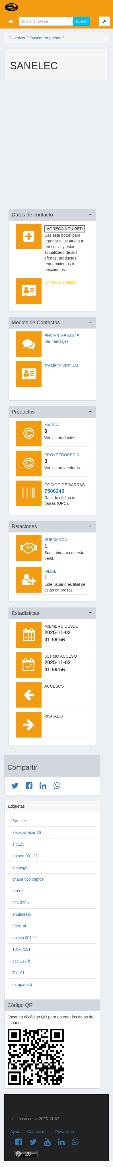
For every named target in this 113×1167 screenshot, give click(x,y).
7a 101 (19, 973)
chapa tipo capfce (28, 879)
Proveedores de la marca (73, 455)
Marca (51, 425)
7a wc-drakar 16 (27, 832)
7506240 (54, 491)
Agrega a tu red (65, 228)
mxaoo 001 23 (25, 856)
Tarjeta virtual (61, 365)
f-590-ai (19, 926)
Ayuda (15, 1131)
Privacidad (64, 1131)
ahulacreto (22, 914)
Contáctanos (38, 1131)
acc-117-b (21, 961)
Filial (50, 571)
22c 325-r (21, 902)
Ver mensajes (56, 341)
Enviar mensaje (61, 335)
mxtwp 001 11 (25, 937)
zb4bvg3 (20, 867)
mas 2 (18, 891)
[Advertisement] (56, 145)
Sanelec (20, 820)
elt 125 (18, 844)
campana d (22, 984)
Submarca (55, 539)
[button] (11, 21)
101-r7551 (22, 949)
